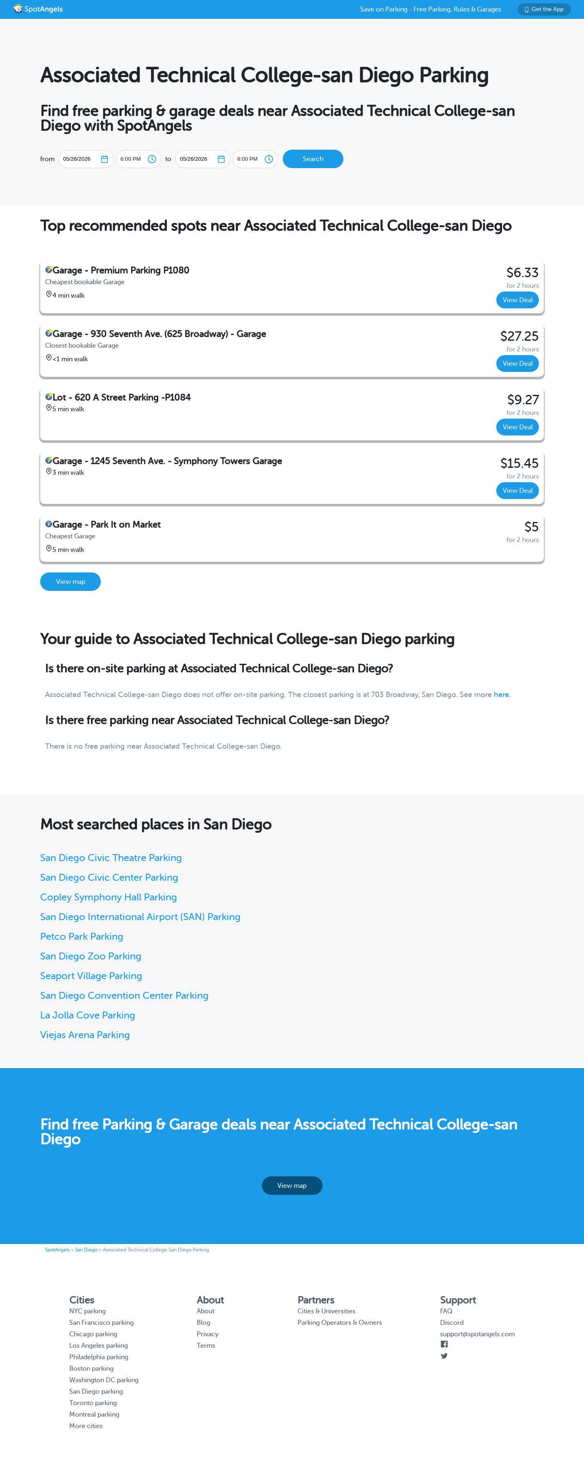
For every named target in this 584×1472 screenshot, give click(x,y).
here (501, 694)
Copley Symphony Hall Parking (108, 897)
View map (70, 582)
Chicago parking (93, 1334)
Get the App (544, 9)
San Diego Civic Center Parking (109, 877)
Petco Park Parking (81, 936)
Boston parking (91, 1368)
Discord (452, 1322)
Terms (206, 1345)
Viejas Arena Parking (85, 1035)
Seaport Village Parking (91, 976)
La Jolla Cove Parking (87, 1015)
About (205, 1311)
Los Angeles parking (98, 1345)
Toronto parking (93, 1403)
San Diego (86, 1249)
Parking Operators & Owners (340, 1322)
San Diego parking (96, 1391)
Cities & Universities (326, 1311)
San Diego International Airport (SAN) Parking (140, 917)
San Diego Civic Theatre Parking (111, 858)
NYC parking (87, 1311)
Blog (203, 1322)
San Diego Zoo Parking (90, 956)
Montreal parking (94, 1414)
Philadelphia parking (98, 1357)
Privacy (207, 1334)
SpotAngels (57, 1249)
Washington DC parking (104, 1380)
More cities (85, 1426)
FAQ (446, 1311)
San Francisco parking (101, 1322)
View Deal (518, 300)
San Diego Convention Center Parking (124, 995)
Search (313, 159)
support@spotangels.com (477, 1334)
